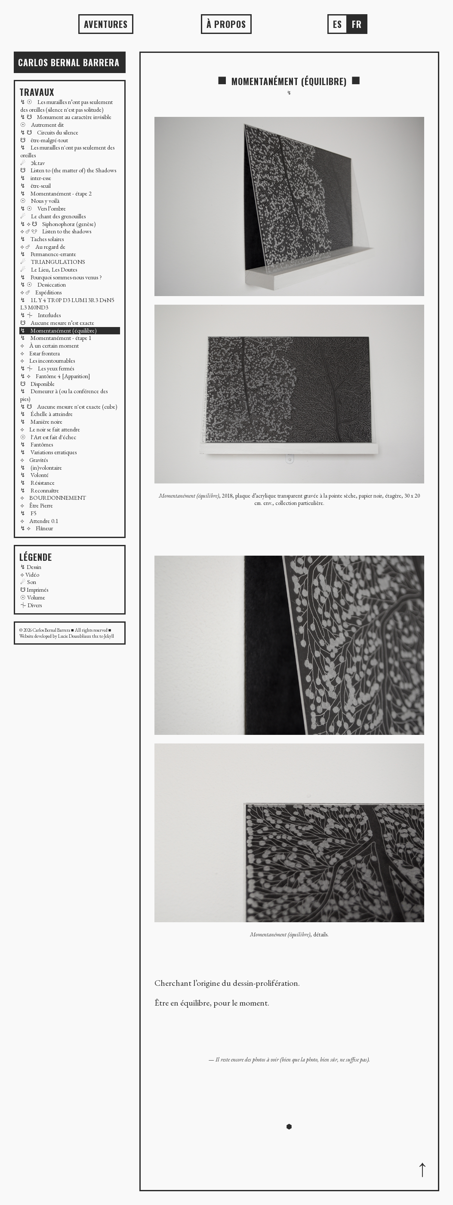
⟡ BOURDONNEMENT (53, 498)
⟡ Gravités (34, 460)
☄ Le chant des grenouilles (53, 216)
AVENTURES (106, 24)
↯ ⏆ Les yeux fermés (47, 368)
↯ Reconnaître (39, 490)
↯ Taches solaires (42, 239)
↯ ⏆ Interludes (40, 315)
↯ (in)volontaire (41, 467)
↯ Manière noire (41, 421)
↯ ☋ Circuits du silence (49, 132)
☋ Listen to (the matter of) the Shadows (68, 170)
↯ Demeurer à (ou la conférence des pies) (64, 395)
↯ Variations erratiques (48, 452)
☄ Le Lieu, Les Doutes (48, 269)
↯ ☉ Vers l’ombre (43, 208)
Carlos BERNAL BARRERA (69, 62)
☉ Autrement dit (42, 124)
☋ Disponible (37, 384)
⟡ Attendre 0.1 (39, 521)
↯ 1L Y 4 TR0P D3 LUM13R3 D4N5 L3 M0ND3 (67, 304)
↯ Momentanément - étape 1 (56, 338)
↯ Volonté (34, 475)
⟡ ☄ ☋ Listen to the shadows (55, 231)
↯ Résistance (37, 482)
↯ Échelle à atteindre (46, 414)
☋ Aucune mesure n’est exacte (57, 323)
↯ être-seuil (35, 186)
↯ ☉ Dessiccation (43, 284)
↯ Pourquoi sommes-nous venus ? (61, 277)
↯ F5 (28, 513)
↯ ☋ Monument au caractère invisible (65, 117)
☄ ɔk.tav (32, 163)
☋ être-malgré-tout (44, 140)
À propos (226, 24)
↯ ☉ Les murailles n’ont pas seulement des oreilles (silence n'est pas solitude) (66, 105)
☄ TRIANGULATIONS (52, 262)
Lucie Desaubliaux (74, 636)
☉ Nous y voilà (39, 201)
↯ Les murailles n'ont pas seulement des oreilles (67, 151)
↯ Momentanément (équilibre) (58, 330)
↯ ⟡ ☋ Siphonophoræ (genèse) (58, 224)
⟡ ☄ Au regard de (42, 247)
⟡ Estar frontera (40, 353)
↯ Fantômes (36, 444)
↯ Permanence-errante (48, 254)
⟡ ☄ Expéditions (41, 292)
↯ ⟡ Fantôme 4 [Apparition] (55, 376)
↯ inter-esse (35, 178)
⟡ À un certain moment (49, 345)
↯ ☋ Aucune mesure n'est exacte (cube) (68, 406)
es (337, 24)
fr (357, 24)
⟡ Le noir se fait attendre (50, 429)
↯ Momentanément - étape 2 (56, 193)
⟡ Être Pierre (36, 505)
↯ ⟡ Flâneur (36, 528)
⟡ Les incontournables (47, 360)
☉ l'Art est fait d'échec (48, 437)
